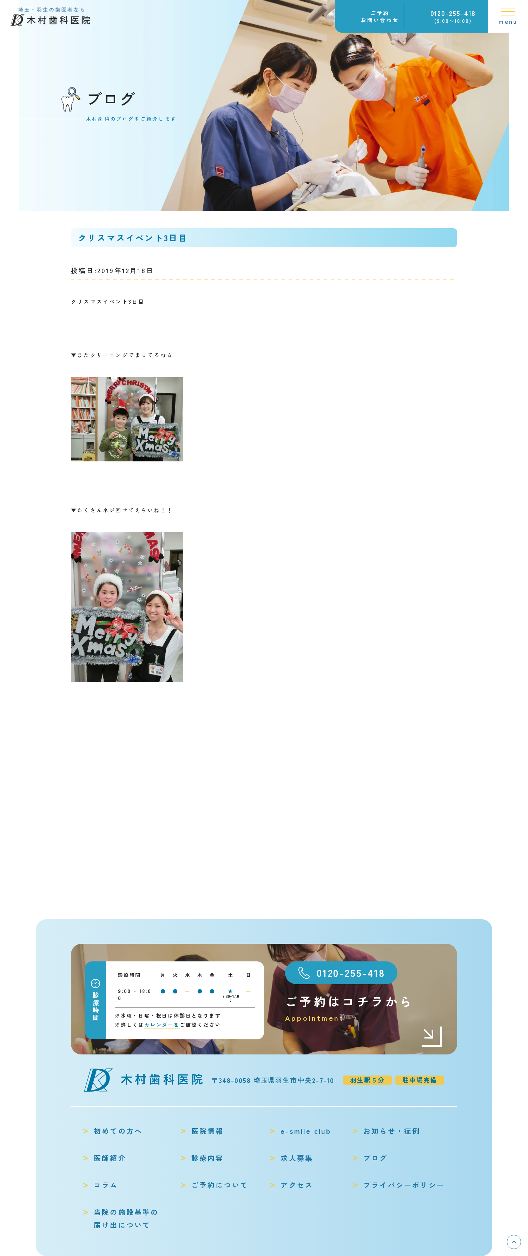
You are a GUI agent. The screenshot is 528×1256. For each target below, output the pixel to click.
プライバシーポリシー (404, 1185)
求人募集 (296, 1158)
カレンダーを (162, 1024)
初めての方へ (118, 1131)
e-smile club (305, 1131)
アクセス (296, 1185)
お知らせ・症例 (391, 1131)
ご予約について (219, 1185)
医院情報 (207, 1131)
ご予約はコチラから (364, 1008)
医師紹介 (110, 1158)
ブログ (375, 1158)
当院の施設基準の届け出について (126, 1218)
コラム (106, 1185)
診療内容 (207, 1158)
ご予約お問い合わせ (380, 16)
